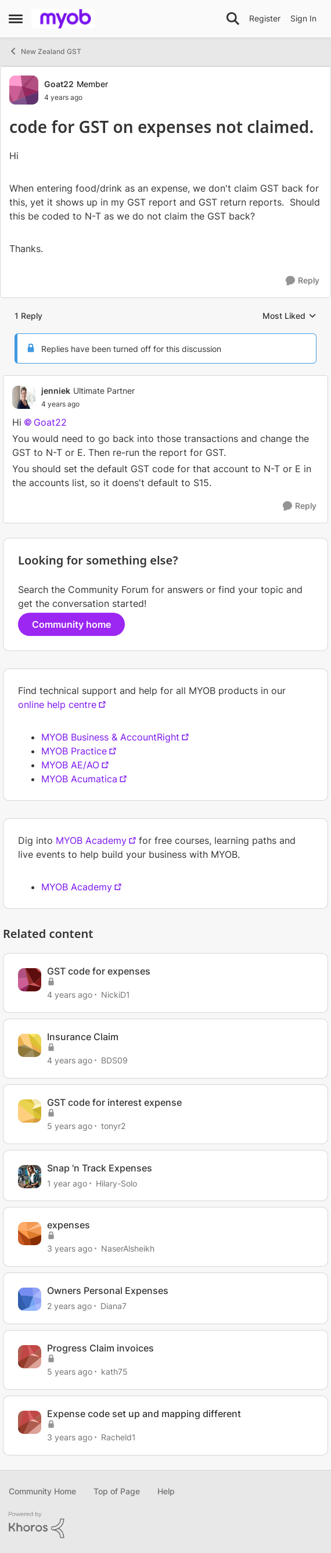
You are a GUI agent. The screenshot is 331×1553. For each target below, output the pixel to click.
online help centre (57, 704)
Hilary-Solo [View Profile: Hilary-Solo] (116, 1183)
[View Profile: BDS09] (29, 1045)
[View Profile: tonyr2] (29, 1111)
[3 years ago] (69, 1248)
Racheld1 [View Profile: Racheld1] (118, 1437)
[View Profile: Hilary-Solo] (29, 1176)
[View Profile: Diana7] (29, 1299)
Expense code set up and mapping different (144, 1413)
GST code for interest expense (114, 1102)
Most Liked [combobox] (289, 316)
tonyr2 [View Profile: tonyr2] (113, 1126)
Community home (71, 624)
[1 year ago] (67, 1183)
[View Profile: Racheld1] (29, 1422)
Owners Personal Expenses (107, 1290)
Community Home (42, 1491)
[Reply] (302, 281)
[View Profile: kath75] (29, 1356)
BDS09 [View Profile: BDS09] (114, 1060)
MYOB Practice (74, 751)
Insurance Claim (82, 1036)
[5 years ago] (69, 1126)
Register (264, 18)
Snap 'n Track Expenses (99, 1168)
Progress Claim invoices (100, 1348)
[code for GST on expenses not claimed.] (88, 404)
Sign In (303, 18)
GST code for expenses (98, 971)
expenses (68, 1225)
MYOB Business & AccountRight (110, 737)
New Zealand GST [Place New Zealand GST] (45, 51)
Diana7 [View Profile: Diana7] (113, 1306)
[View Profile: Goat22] (23, 90)
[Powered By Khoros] (165, 1525)
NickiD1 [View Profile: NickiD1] (115, 995)
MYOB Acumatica (79, 779)
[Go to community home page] (63, 18)
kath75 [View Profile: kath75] (114, 1371)
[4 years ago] (69, 994)
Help (166, 1491)
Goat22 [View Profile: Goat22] (59, 84)
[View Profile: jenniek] (23, 397)
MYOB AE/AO (70, 765)
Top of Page (116, 1491)
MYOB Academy (91, 840)
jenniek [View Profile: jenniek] (55, 391)
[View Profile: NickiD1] (29, 979)
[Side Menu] (15, 18)
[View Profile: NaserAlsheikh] (29, 1233)
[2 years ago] (69, 1306)
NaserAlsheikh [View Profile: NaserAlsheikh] (127, 1248)
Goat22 (50, 422)
